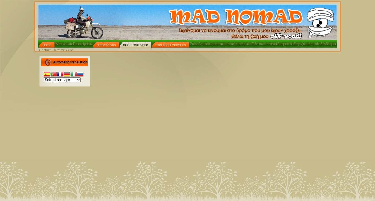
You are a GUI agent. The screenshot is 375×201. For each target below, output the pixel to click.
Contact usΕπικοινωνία (56, 50)
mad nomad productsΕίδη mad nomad (248, 44)
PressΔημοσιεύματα (204, 44)
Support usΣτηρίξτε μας (294, 44)
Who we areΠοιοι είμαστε (74, 44)
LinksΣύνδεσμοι (324, 44)
